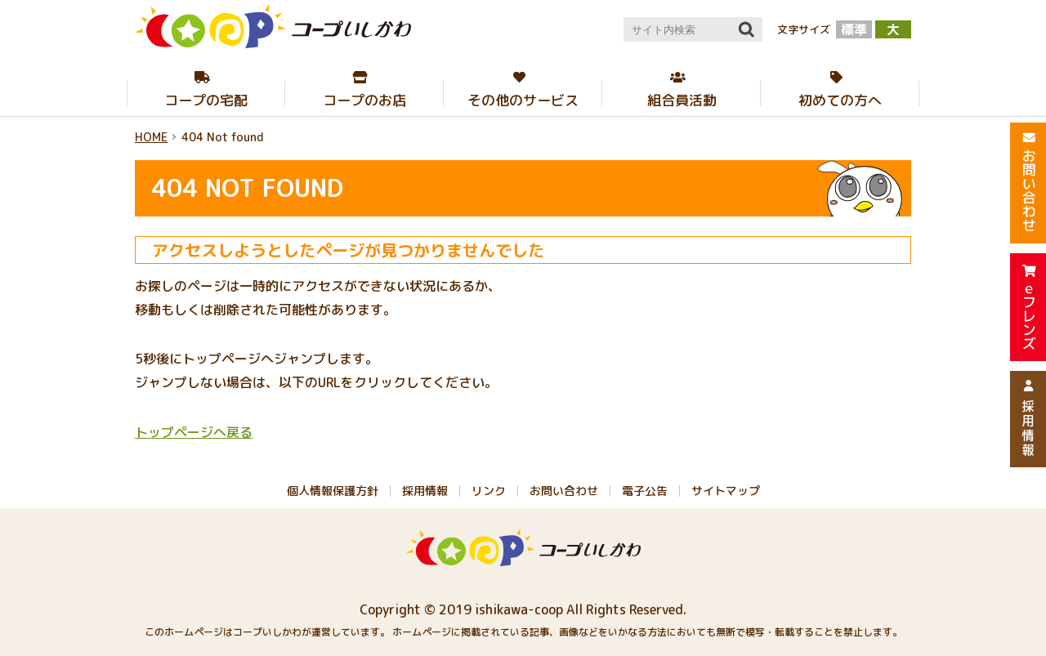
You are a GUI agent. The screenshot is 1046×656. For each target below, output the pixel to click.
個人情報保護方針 (332, 490)
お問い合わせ (564, 490)
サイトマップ (725, 490)
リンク (489, 490)
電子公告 (645, 490)
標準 (854, 29)
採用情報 (425, 490)
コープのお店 (364, 100)
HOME (151, 137)
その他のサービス (523, 100)
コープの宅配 (206, 100)
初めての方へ (840, 100)
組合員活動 (682, 100)
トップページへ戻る (194, 432)
